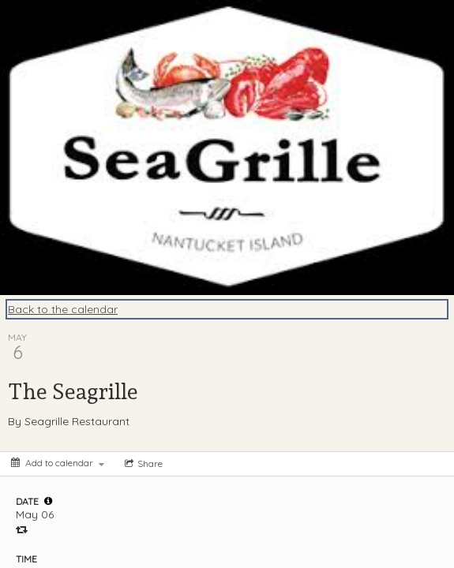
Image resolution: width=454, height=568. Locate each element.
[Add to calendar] (57, 462)
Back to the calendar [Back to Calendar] (63, 309)
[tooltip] (48, 501)
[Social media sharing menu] (142, 464)
